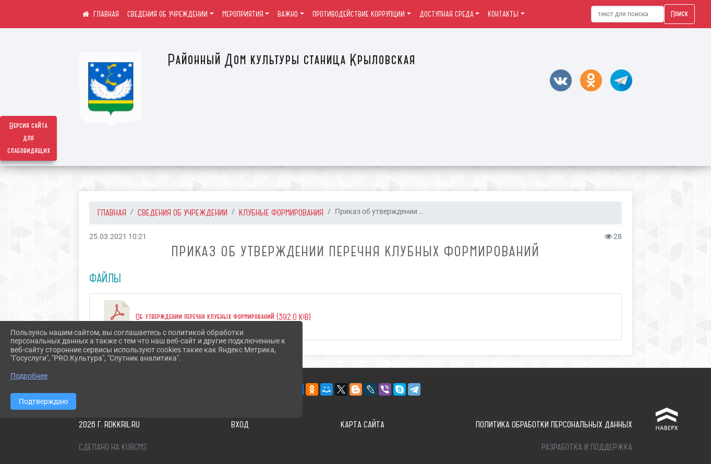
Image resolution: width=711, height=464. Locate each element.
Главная (112, 212)
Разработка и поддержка (586, 447)
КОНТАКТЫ (503, 14)
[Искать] (627, 14)
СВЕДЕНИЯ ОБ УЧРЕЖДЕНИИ (167, 14)
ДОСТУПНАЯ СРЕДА (446, 14)
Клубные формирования (281, 212)
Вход (240, 424)
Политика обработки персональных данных (554, 424)
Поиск (679, 14)
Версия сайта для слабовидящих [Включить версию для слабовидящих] (28, 138)
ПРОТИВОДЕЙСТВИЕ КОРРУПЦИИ (358, 14)
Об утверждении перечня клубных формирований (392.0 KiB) (205, 317)
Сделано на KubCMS (113, 447)
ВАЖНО (288, 14)
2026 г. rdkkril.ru (109, 424)
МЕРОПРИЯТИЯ (242, 14)
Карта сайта (362, 424)
